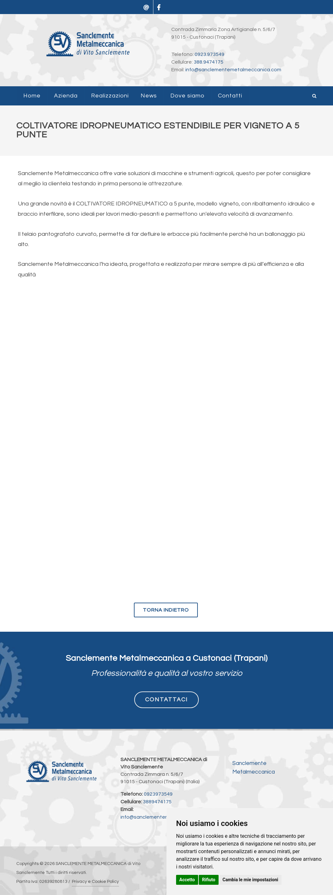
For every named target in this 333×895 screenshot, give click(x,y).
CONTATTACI (166, 700)
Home (32, 96)
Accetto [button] (187, 879)
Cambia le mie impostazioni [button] (250, 879)
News (149, 96)
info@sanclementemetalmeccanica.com (233, 69)
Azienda (66, 96)
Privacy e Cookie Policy (95, 881)
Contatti (230, 96)
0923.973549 (209, 54)
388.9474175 (208, 62)
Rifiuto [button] (208, 879)
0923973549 (158, 794)
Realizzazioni (110, 96)
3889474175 (157, 801)
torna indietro (166, 610)
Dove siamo (187, 96)
